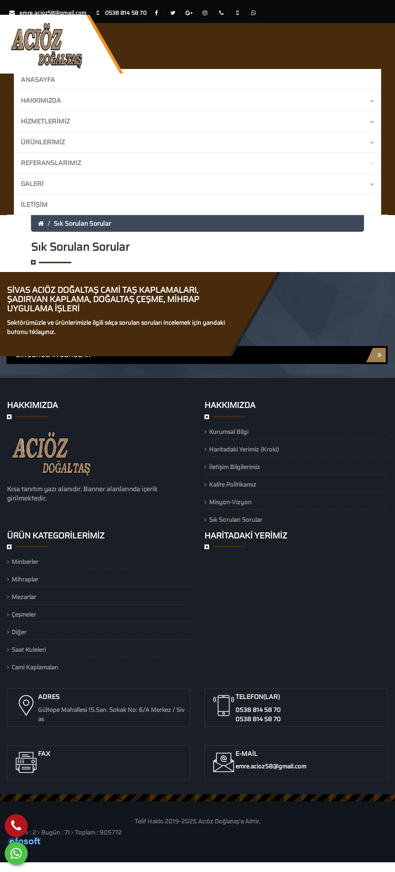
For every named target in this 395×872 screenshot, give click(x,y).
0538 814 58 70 (258, 710)
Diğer (19, 632)
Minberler (25, 562)
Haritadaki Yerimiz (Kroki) (244, 449)
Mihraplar (25, 579)
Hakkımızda (197, 100)
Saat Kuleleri (29, 650)
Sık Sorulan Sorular (82, 223)
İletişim (34, 204)
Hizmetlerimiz (197, 121)
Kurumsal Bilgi (228, 432)
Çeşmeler (24, 614)
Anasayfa (38, 79)
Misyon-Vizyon (230, 502)
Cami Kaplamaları (35, 667)
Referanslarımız (197, 163)
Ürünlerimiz (197, 142)
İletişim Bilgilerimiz (234, 467)
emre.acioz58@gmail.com (52, 12)
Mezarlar (24, 597)
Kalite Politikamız (232, 484)
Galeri (197, 184)
